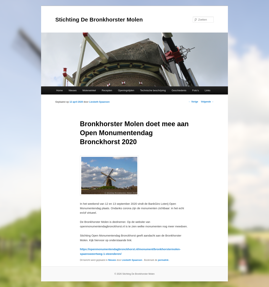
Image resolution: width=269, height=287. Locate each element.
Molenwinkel (89, 90)
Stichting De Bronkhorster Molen (99, 19)
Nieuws (73, 90)
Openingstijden (126, 90)
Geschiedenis (179, 90)
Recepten (107, 90)
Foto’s (195, 90)
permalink (163, 260)
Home (59, 90)
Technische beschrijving (153, 90)
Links (207, 90)
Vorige (193, 101)
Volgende (207, 101)
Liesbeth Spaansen (99, 102)
